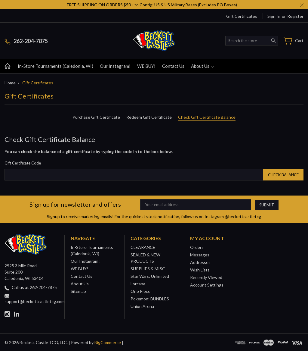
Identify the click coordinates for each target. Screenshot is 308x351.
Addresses (200, 261)
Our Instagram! (115, 66)
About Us (202, 66)
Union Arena (142, 305)
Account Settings (206, 284)
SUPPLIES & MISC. (148, 268)
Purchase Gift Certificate (96, 117)
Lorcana (138, 283)
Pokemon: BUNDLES (150, 298)
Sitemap (78, 290)
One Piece (140, 290)
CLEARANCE (143, 246)
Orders (197, 246)
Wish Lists (200, 269)
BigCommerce (107, 341)
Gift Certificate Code (23, 163)
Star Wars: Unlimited (150, 275)
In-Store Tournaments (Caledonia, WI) (55, 66)
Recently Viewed (206, 276)
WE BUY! (146, 66)
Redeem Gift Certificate (149, 117)
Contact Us (173, 66)
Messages (199, 254)
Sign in (273, 16)
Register (295, 16)
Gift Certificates (241, 16)
